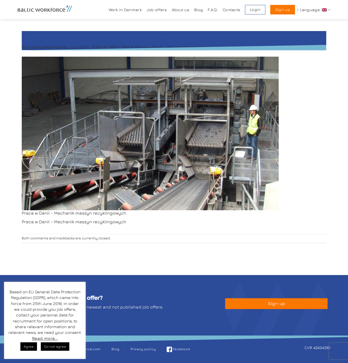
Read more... (45, 338)
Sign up (282, 9)
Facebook (178, 349)
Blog (198, 9)
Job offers (157, 9)
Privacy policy (143, 349)
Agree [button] (29, 346)
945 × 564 (118, 47)
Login (255, 9)
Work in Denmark (125, 9)
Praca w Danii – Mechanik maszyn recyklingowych (187, 47)
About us (180, 9)
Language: (315, 9)
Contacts (231, 9)
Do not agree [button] (55, 346)
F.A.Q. (213, 9)
